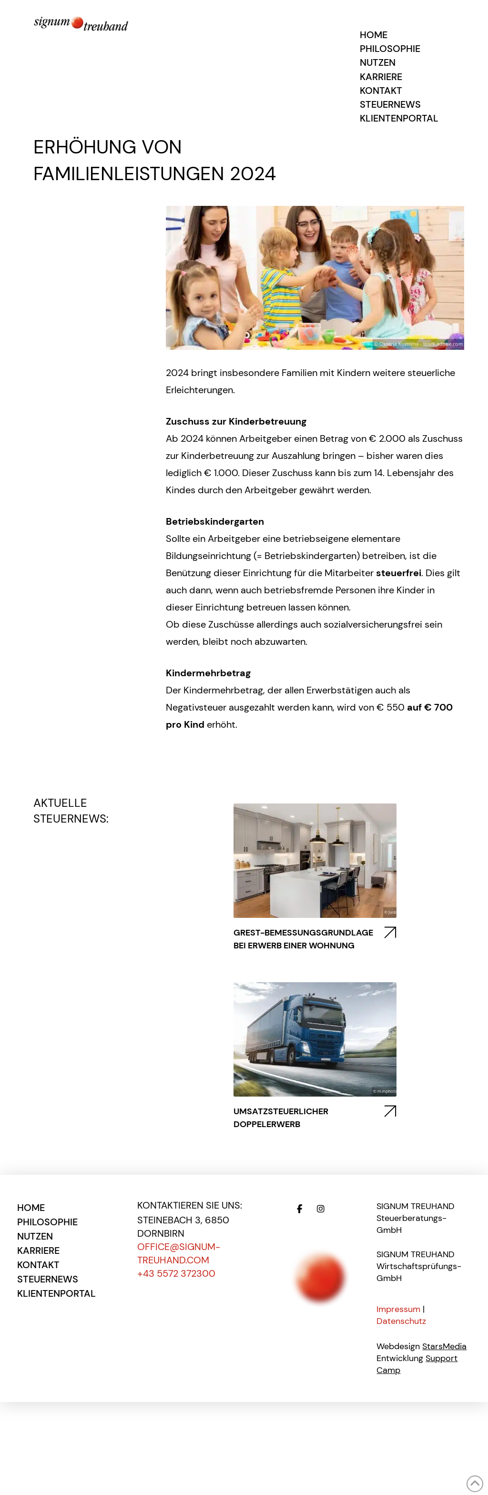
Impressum (398, 1309)
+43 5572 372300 (176, 1273)
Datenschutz (401, 1321)
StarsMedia (444, 1346)
